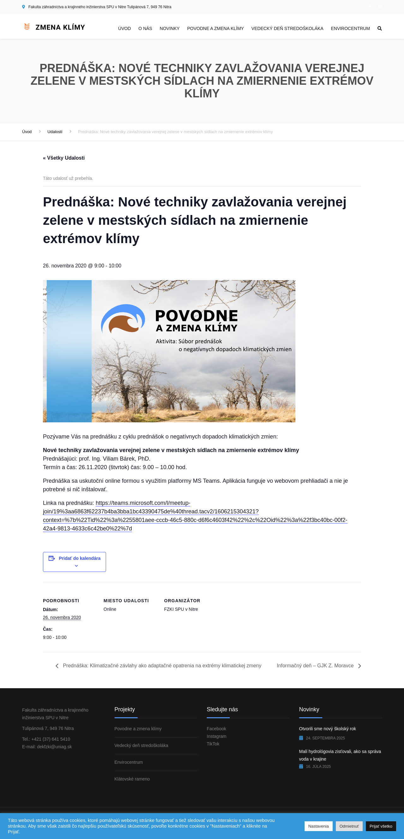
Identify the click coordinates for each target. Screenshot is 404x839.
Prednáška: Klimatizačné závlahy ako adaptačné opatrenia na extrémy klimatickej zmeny (161, 665)
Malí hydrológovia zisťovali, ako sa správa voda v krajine (340, 755)
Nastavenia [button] (318, 826)
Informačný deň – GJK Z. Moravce (316, 665)
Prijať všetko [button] (381, 826)
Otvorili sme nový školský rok (327, 728)
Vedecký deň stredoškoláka (288, 28)
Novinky (170, 28)
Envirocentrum (350, 28)
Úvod (124, 28)
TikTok (213, 743)
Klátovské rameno (132, 778)
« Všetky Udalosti (64, 158)
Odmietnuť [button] (349, 826)
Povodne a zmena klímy (215, 28)
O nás (145, 28)
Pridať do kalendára (79, 558)
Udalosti (54, 131)
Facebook (216, 728)
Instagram (216, 736)
